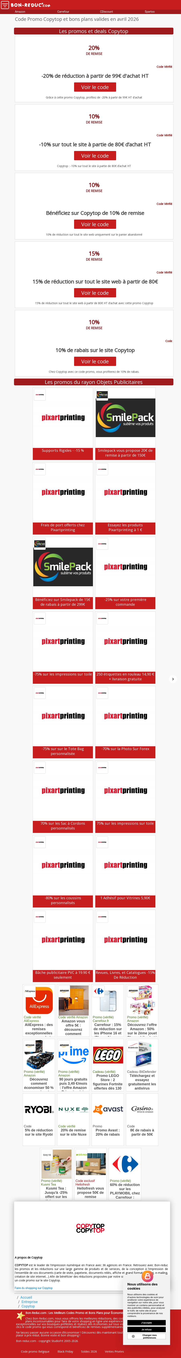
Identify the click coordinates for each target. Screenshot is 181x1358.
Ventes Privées (114, 1351)
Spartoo (150, 11)
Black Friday (65, 1351)
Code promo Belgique (35, 1351)
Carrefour (63, 11)
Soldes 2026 (89, 1351)
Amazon (20, 11)
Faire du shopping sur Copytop (34, 1288)
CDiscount (106, 11)
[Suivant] (173, 679)
